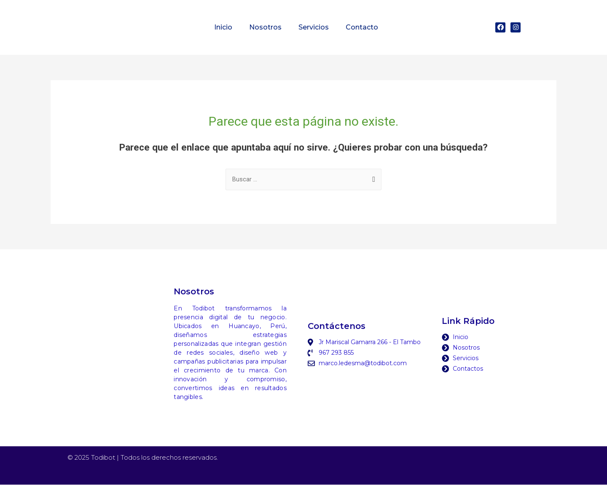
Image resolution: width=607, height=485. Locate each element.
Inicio (223, 27)
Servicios (313, 27)
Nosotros (265, 27)
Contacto (362, 27)
